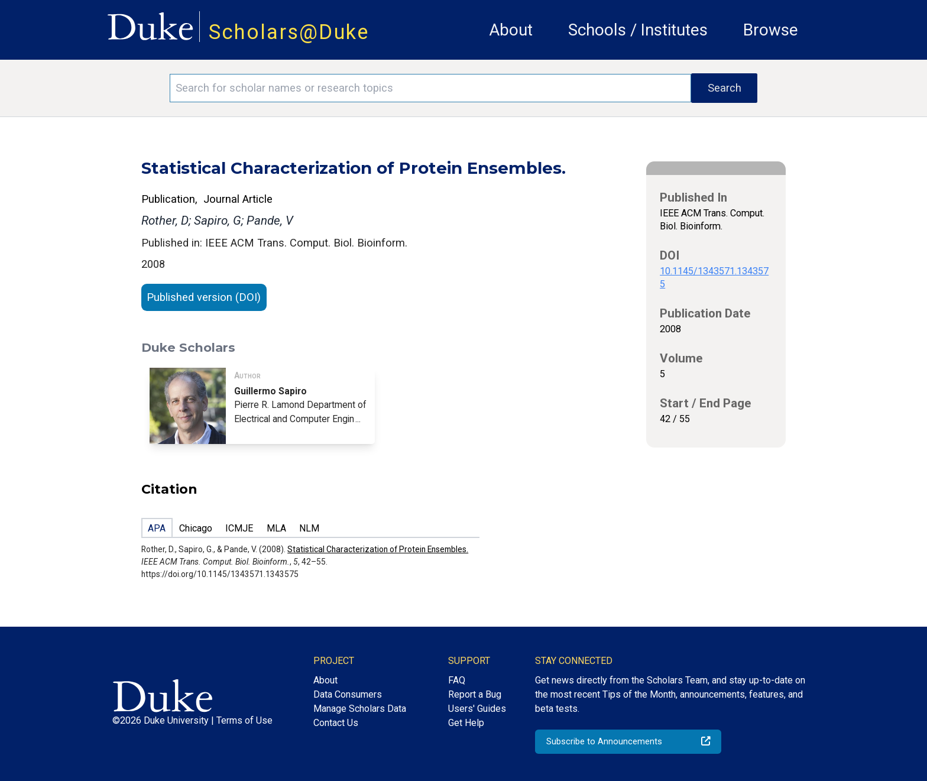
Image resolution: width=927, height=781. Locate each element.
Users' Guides (477, 708)
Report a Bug (474, 694)
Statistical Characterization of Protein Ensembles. (377, 549)
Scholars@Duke (289, 32)
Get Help (466, 722)
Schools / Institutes (638, 30)
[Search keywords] (430, 88)
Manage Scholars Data (359, 708)
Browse (770, 30)
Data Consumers (347, 694)
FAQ (456, 680)
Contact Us (335, 722)
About (511, 30)
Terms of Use (244, 720)
